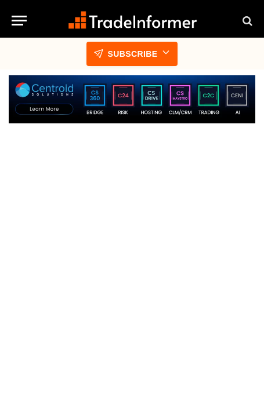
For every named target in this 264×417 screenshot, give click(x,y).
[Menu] (19, 21)
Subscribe (131, 54)
